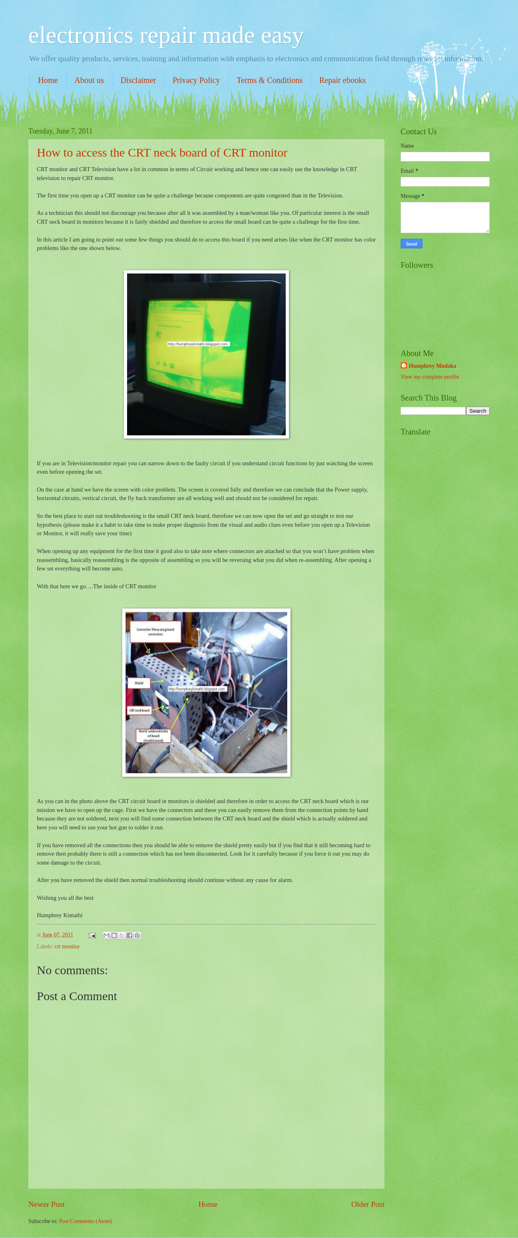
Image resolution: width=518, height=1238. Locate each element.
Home (48, 80)
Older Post (367, 1204)
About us (89, 80)
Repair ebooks (342, 80)
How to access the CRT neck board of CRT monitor (162, 152)
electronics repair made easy (166, 34)
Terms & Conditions (270, 80)
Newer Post (46, 1204)
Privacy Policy (196, 80)
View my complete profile (430, 377)
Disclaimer (138, 80)
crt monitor (67, 946)
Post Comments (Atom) (85, 1221)
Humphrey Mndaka (432, 366)
